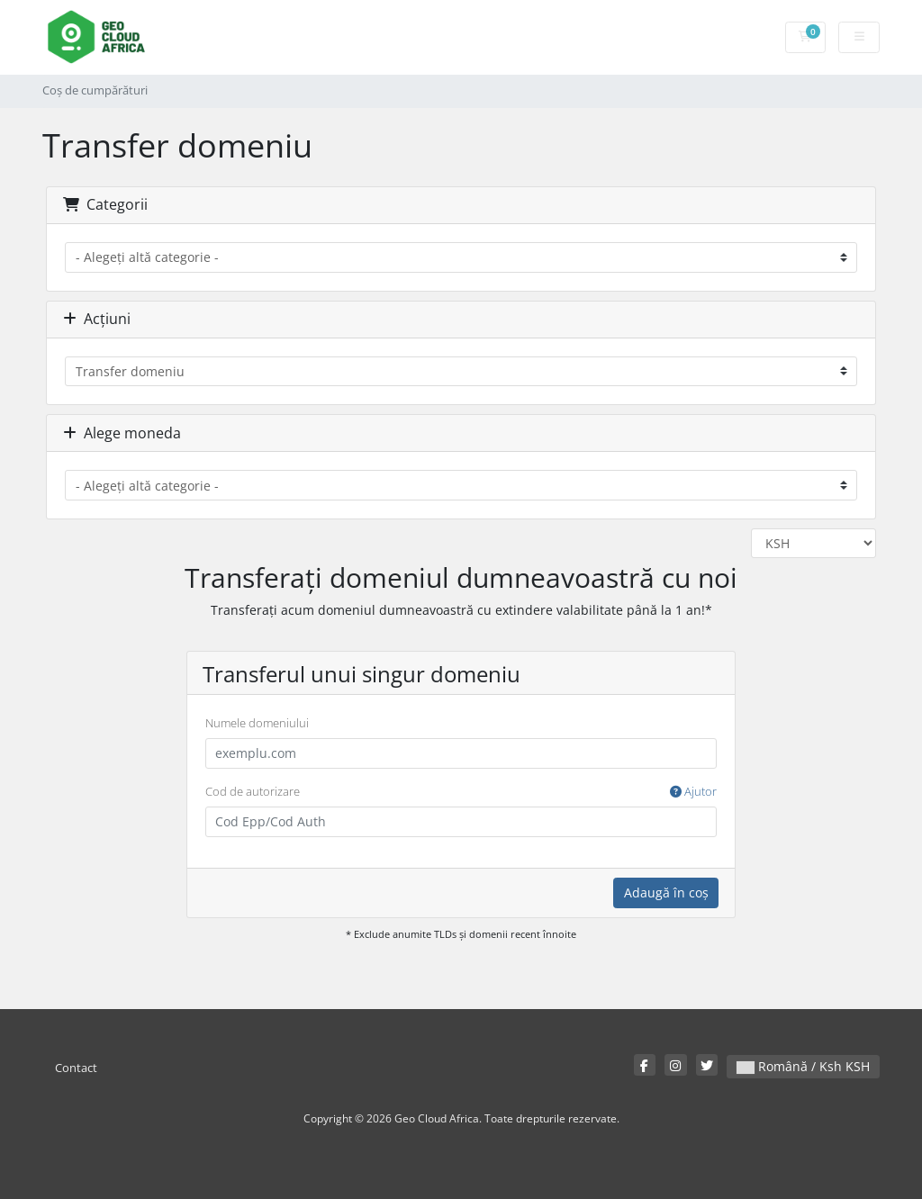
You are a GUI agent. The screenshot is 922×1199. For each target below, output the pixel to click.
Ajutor (693, 791)
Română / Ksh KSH (803, 1066)
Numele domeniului (257, 723)
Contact (76, 1068)
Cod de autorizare (461, 792)
